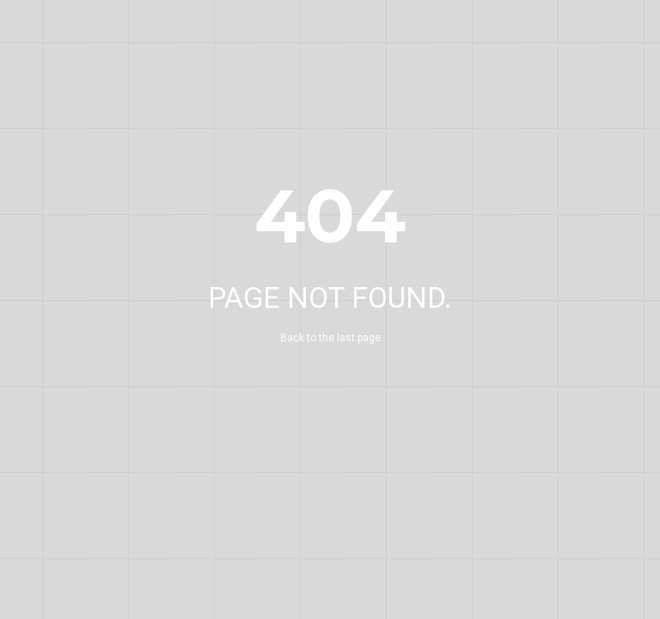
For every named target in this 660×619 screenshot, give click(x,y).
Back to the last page (330, 338)
